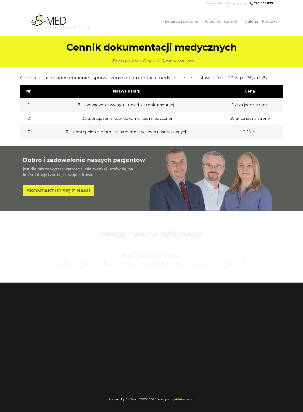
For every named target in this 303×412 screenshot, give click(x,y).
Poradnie (211, 21)
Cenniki (149, 60)
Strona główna (125, 60)
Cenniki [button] (231, 21)
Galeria (251, 21)
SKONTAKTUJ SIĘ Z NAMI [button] (65, 191)
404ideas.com (185, 399)
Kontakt (269, 21)
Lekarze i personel (182, 21)
